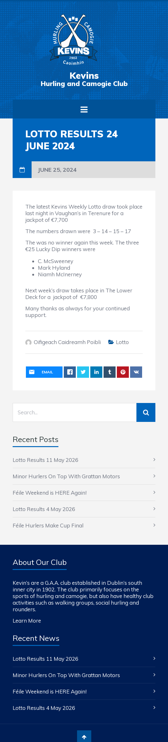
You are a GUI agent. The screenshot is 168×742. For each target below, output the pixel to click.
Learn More (27, 620)
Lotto (122, 342)
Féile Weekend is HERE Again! (50, 492)
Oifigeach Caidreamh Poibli (67, 342)
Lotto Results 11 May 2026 (45, 460)
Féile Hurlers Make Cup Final (48, 525)
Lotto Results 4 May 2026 (44, 509)
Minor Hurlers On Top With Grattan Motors (66, 476)
